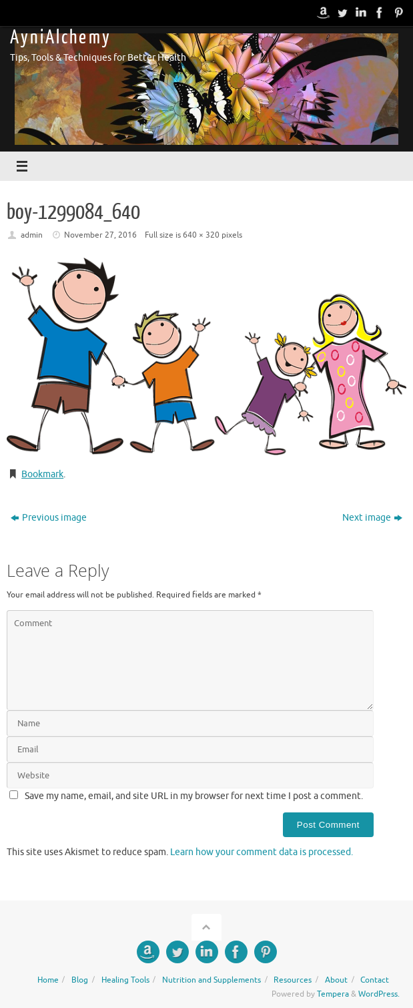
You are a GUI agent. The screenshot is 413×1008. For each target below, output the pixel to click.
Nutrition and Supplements (211, 980)
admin (32, 235)
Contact (374, 980)
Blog (79, 980)
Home (48, 980)
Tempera (333, 994)
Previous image (49, 517)
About (336, 980)
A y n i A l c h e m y (59, 37)
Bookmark (42, 474)
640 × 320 (201, 235)
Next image (372, 517)
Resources (293, 980)
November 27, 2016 (100, 235)
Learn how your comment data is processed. (261, 852)
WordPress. (379, 994)
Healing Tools (125, 980)
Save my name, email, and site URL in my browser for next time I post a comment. (194, 796)
